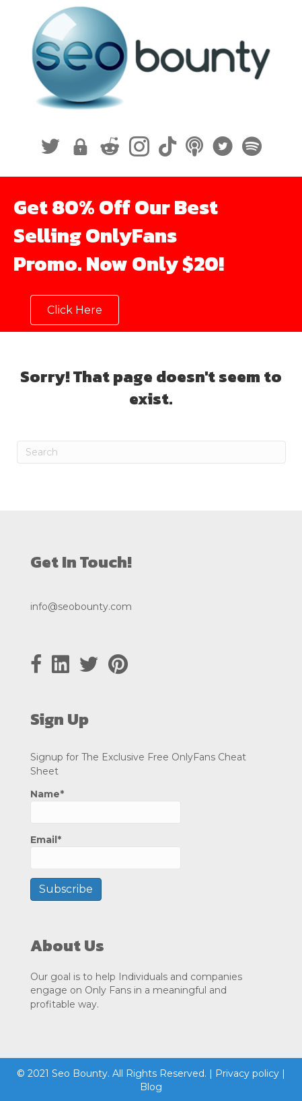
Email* (105, 851)
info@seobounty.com (81, 607)
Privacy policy (247, 1073)
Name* (105, 806)
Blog (151, 1087)
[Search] (151, 452)
